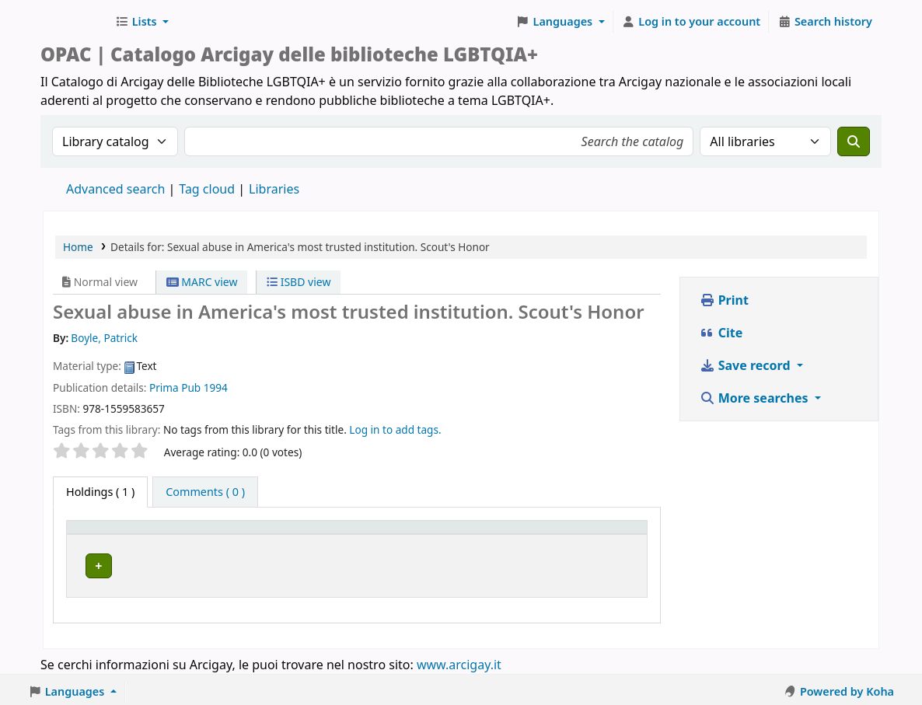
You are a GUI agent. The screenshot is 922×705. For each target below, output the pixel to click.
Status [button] (555, 534)
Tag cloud (207, 188)
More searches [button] (756, 398)
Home (78, 246)
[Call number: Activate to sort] (478, 534)
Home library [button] (199, 534)
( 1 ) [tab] (100, 491)
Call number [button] (467, 534)
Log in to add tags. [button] (395, 429)
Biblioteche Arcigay (75, 21)
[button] (142, 22)
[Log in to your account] (691, 22)
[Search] (853, 141)
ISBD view (298, 281)
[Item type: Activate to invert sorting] (112, 534)
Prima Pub (175, 387)
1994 (216, 387)
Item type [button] (100, 534)
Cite (721, 332)
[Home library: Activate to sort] (291, 534)
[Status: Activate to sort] (588, 534)
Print (724, 300)
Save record (747, 365)
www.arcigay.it (459, 660)
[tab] (205, 492)
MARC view (202, 281)
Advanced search (115, 188)
